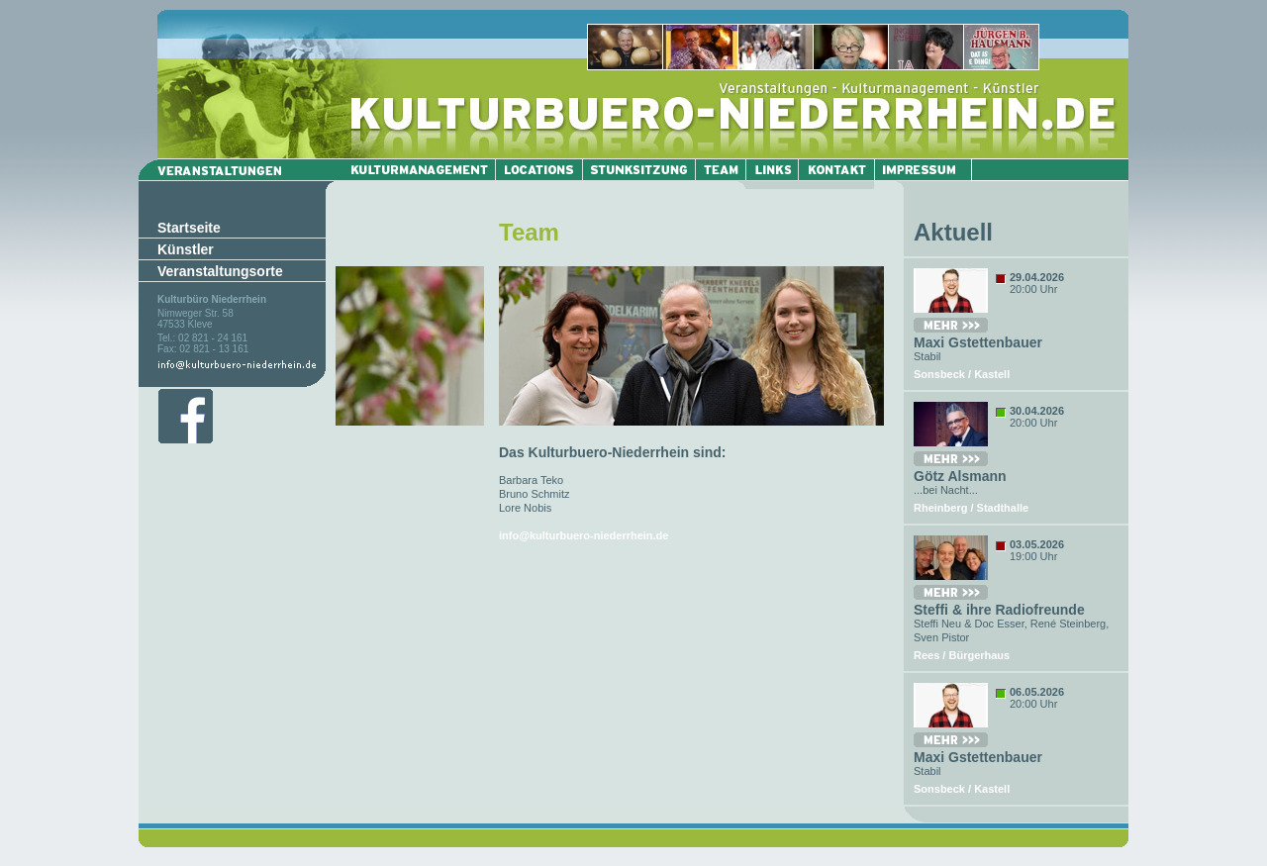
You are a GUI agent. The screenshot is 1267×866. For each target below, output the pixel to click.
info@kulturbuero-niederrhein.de (583, 535)
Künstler (185, 249)
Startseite (189, 228)
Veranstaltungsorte (220, 271)
